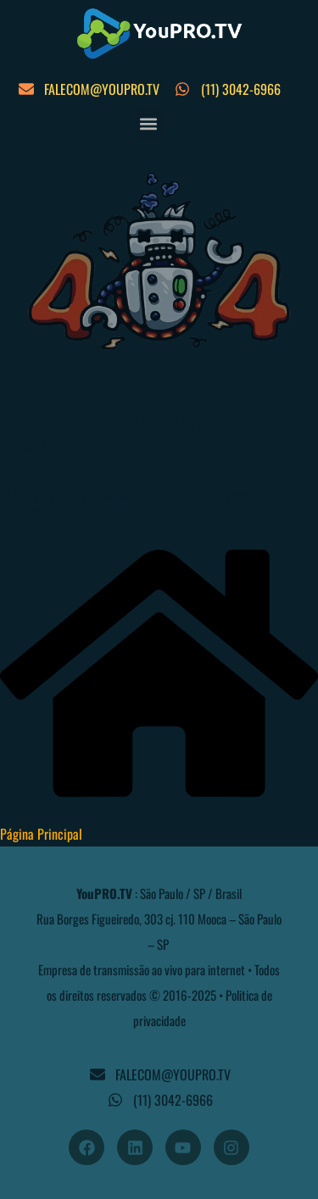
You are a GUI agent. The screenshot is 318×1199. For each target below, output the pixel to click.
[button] (149, 124)
